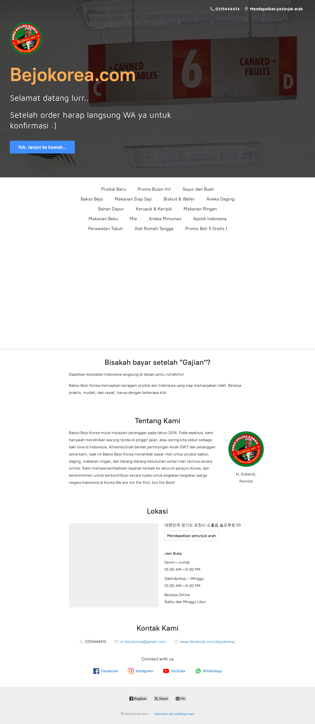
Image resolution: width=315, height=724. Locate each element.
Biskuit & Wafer (179, 199)
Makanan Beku (103, 218)
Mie (133, 218)
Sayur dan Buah (198, 189)
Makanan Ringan (200, 209)
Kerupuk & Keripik (154, 209)
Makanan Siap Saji (133, 199)
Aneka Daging (220, 199)
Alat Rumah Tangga (154, 228)
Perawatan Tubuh (105, 228)
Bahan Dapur (111, 209)
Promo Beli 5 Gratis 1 (206, 228)
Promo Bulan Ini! (154, 189)
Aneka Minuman (165, 218)
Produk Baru (113, 189)
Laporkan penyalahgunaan (174, 714)
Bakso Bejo (92, 199)
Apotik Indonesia (210, 218)
